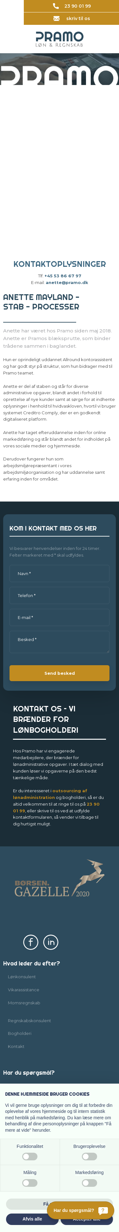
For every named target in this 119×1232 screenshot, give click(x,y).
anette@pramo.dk (67, 282)
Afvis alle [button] (32, 1218)
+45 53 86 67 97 (62, 275)
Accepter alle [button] (87, 1218)
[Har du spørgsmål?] (80, 1210)
